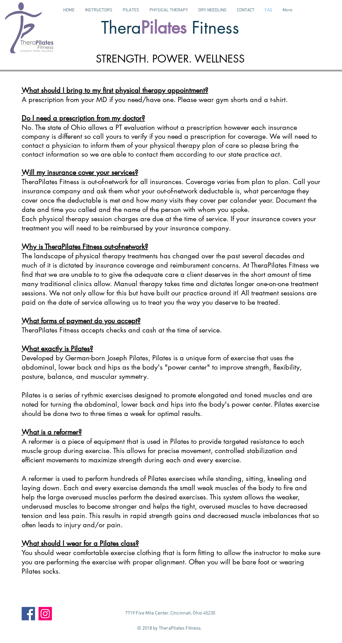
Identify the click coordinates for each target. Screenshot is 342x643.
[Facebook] (28, 613)
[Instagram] (45, 613)
